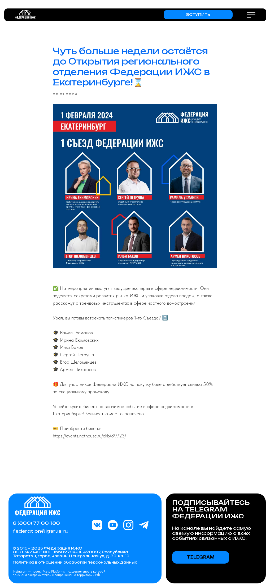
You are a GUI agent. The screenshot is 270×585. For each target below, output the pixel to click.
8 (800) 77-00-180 (36, 523)
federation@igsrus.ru (40, 531)
